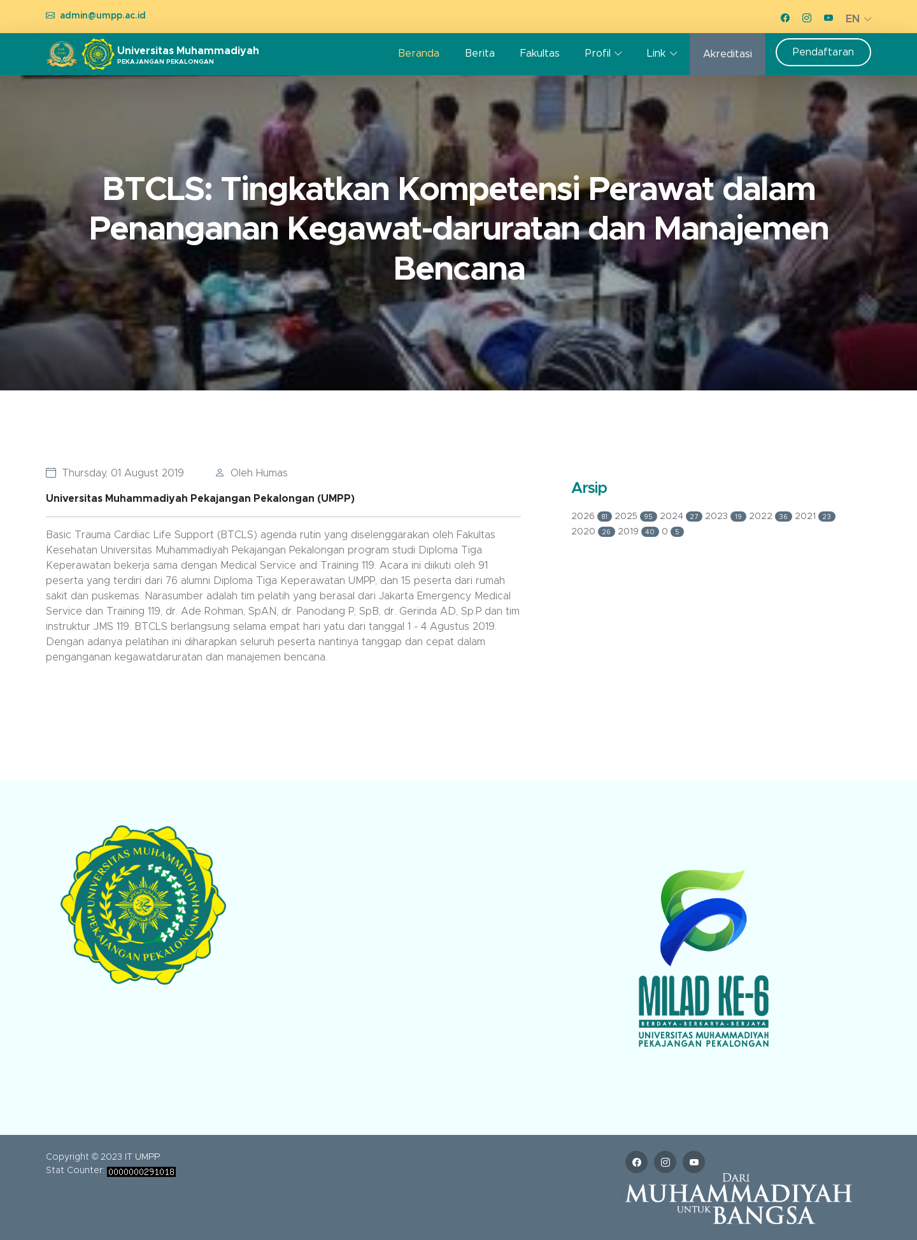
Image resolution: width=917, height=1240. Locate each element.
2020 (594, 531)
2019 (640, 531)
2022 (772, 516)
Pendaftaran (823, 52)
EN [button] (853, 19)
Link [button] (656, 53)
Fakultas (540, 53)
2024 (682, 516)
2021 (815, 516)
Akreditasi (727, 54)
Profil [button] (598, 53)
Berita (480, 53)
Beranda (418, 53)
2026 (593, 516)
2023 (727, 516)
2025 (637, 516)
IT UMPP (142, 1157)
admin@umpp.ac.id (103, 15)
